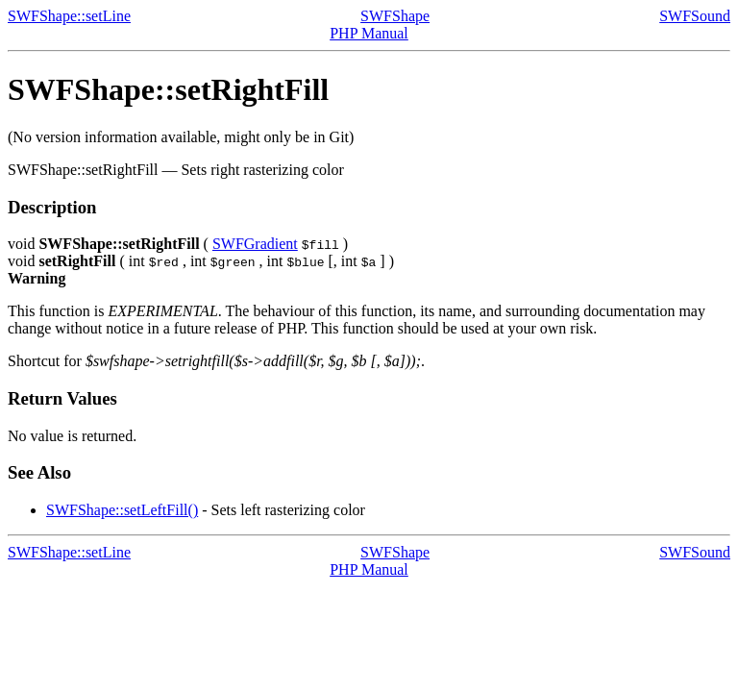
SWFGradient (255, 243)
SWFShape (395, 16)
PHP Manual (369, 33)
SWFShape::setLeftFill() (122, 510)
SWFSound (694, 16)
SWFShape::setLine (69, 16)
